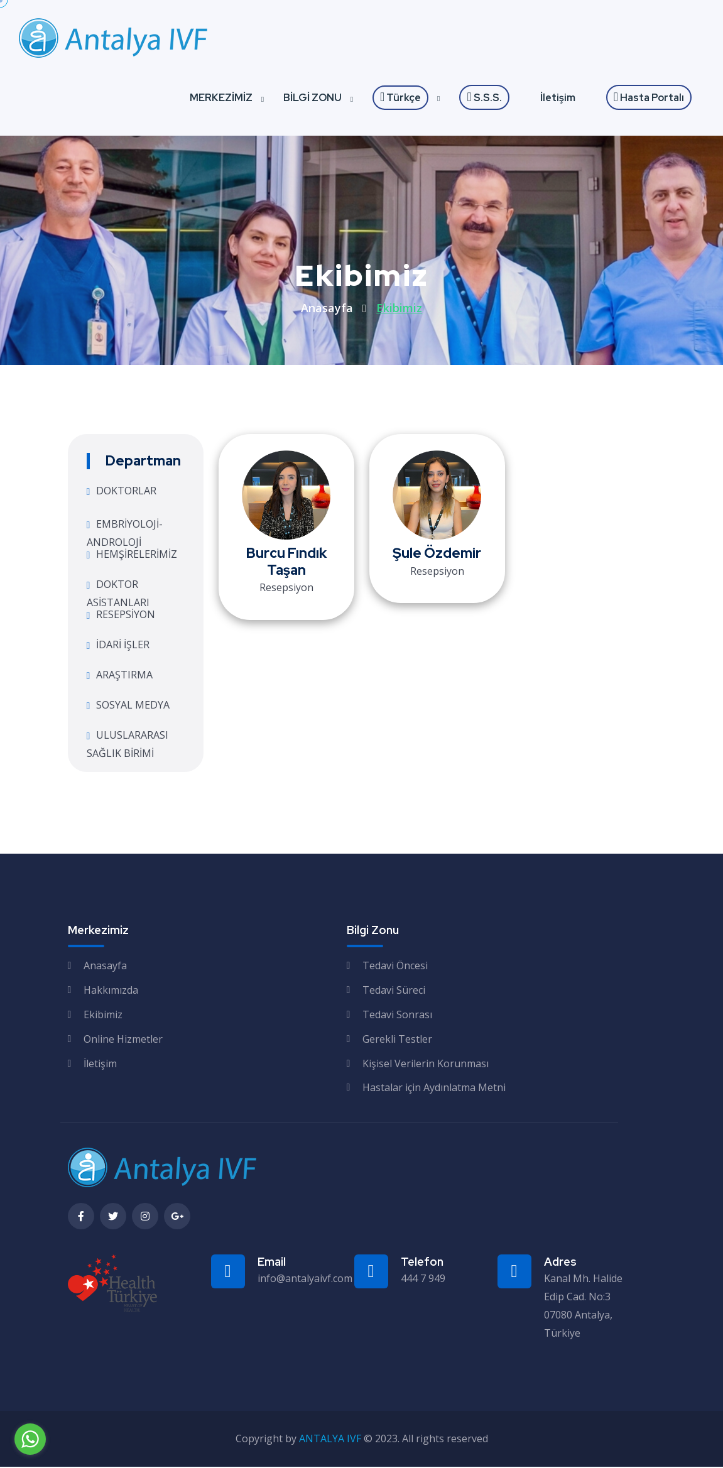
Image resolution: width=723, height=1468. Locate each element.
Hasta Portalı (649, 98)
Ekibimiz (103, 1016)
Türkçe (400, 99)
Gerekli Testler (397, 1040)
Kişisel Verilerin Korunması (425, 1064)
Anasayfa (327, 309)
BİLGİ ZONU (312, 99)
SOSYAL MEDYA (133, 706)
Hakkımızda (111, 991)
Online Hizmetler (123, 1040)
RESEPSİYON (125, 616)
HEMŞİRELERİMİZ (136, 555)
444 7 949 (423, 1279)
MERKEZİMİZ (221, 99)
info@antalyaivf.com (305, 1279)
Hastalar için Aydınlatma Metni (434, 1089)
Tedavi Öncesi (395, 967)
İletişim (557, 99)
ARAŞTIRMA (124, 676)
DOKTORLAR (126, 492)
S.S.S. (484, 98)
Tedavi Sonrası (397, 1016)
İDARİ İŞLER (122, 646)
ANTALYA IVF (330, 1440)
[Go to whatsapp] (30, 1439)
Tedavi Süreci (393, 991)
